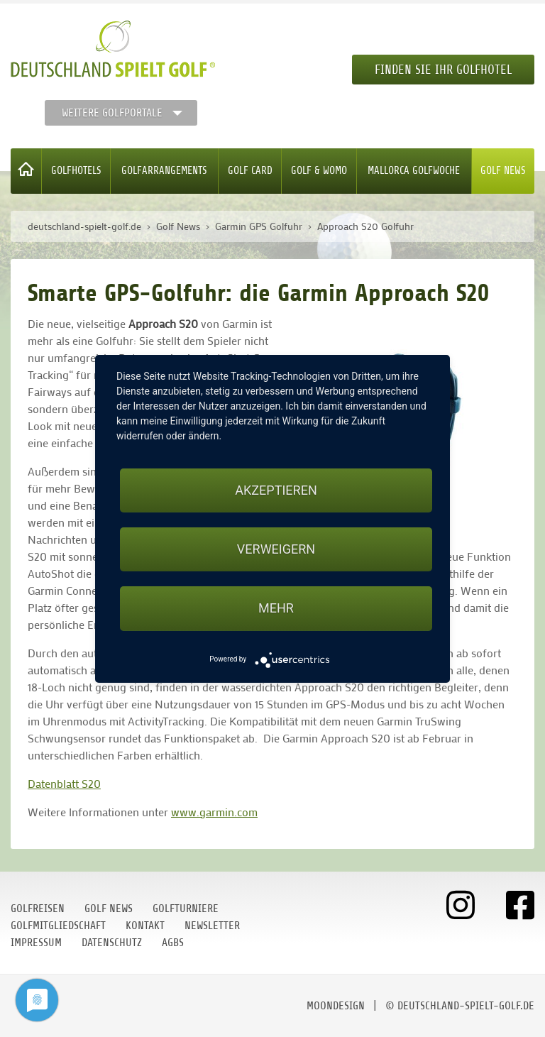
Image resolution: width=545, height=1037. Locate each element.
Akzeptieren (275, 490)
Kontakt (145, 925)
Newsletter (212, 925)
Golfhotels (76, 171)
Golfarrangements (164, 171)
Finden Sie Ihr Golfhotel (443, 69)
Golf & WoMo (319, 171)
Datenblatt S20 (64, 783)
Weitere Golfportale (112, 112)
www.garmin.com (214, 811)
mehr (276, 607)
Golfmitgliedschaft (58, 925)
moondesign (336, 1005)
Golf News (503, 171)
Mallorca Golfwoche (414, 171)
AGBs (173, 942)
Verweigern (276, 549)
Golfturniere (186, 908)
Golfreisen (38, 908)
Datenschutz (112, 942)
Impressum (36, 942)
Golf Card (250, 171)
